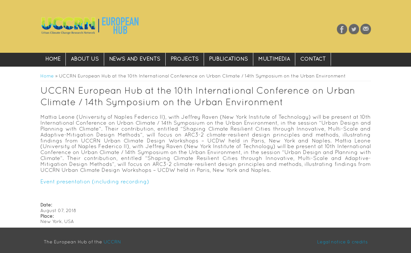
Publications (228, 59)
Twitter (354, 29)
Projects (185, 59)
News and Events (134, 59)
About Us (85, 59)
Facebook (342, 29)
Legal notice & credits (342, 241)
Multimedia (274, 59)
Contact (365, 29)
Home (53, 59)
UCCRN (112, 241)
